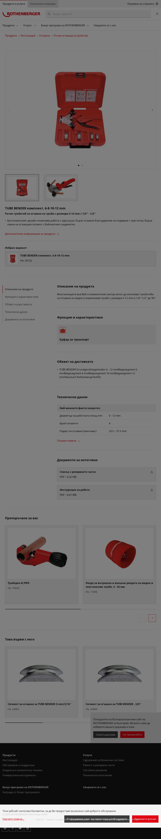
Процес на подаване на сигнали (121, 819)
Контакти (96, 819)
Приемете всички (145, 819)
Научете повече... (13, 819)
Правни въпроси (79, 819)
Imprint (40, 819)
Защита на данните (57, 819)
